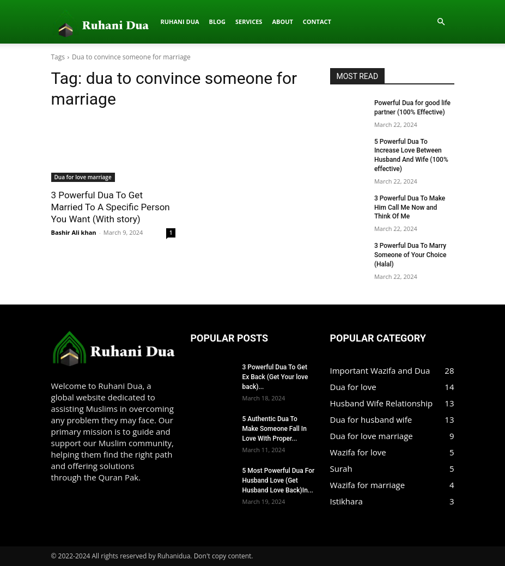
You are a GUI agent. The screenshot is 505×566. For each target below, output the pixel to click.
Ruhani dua (82, 21)
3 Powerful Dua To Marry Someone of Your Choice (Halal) (410, 255)
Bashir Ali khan (73, 232)
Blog (119, 21)
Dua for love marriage (83, 177)
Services (151, 21)
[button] (441, 21)
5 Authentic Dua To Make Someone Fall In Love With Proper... (274, 428)
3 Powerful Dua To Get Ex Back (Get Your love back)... (275, 377)
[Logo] (54, 22)
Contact (219, 21)
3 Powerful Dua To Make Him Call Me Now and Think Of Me (409, 207)
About (184, 21)
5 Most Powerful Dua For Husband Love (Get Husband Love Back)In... (278, 480)
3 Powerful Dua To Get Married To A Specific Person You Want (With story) (110, 207)
